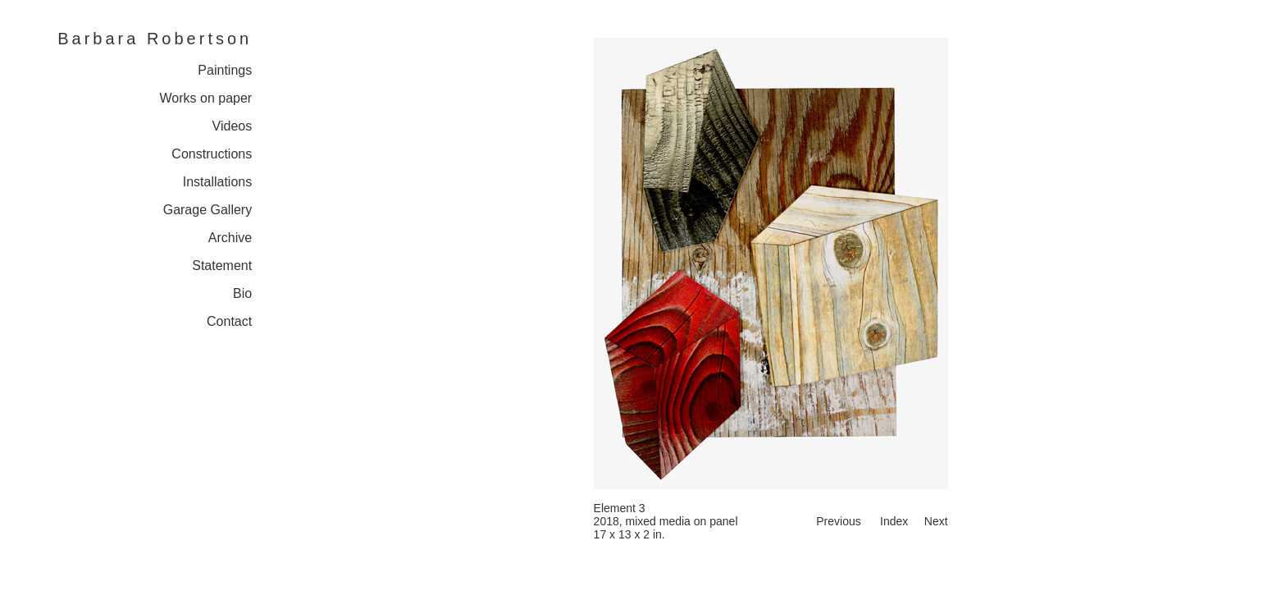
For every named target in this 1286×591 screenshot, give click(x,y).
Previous (838, 521)
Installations (218, 182)
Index (894, 521)
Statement (222, 266)
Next (936, 521)
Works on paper (206, 98)
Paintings (225, 70)
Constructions (211, 154)
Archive (230, 238)
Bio (242, 293)
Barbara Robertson (154, 39)
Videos (232, 126)
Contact (229, 321)
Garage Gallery (208, 210)
